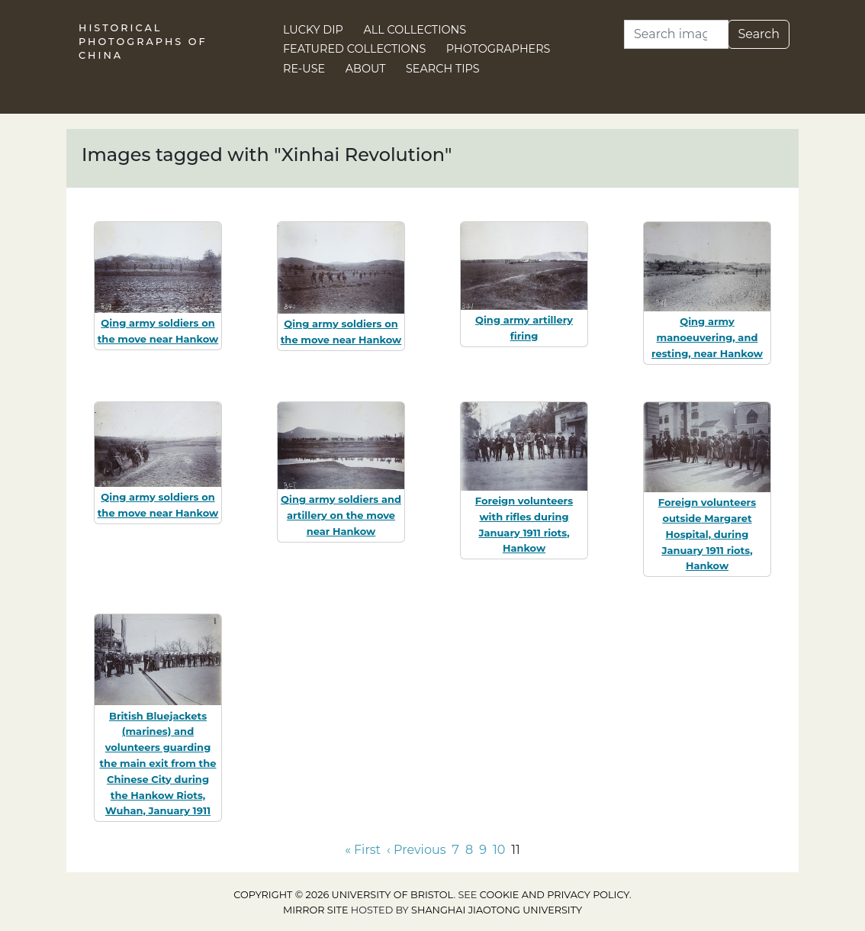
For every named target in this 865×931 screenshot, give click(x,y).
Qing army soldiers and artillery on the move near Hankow (341, 515)
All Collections (415, 30)
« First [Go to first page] (363, 849)
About (366, 69)
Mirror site (316, 910)
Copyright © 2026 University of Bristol (343, 894)
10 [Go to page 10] (499, 849)
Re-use (304, 69)
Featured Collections (354, 49)
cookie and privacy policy (554, 894)
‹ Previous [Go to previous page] (416, 849)
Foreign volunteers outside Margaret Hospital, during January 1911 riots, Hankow (707, 534)
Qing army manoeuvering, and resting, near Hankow (707, 337)
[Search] (676, 34)
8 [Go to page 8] (469, 849)
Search (759, 34)
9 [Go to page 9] (483, 849)
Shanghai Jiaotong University (496, 910)
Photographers (498, 49)
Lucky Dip (313, 30)
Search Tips (443, 69)
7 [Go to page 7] (455, 849)
